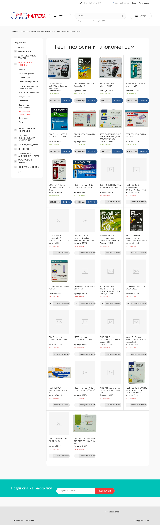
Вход (134, 3)
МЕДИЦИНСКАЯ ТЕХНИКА (25, 63)
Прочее (22, 122)
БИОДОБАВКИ (24, 51)
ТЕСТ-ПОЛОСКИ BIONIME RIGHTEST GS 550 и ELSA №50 (84, 441)
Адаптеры (23, 69)
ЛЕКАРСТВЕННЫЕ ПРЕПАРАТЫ (26, 129)
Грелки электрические (28, 82)
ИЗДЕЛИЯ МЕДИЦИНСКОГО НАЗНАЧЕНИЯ (26, 137)
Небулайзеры (24, 96)
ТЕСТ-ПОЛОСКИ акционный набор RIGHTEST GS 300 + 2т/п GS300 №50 (84, 238)
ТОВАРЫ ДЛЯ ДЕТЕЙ (28, 144)
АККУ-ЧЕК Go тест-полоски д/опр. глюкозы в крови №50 (136, 339)
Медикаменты (21, 42)
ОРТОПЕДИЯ (24, 149)
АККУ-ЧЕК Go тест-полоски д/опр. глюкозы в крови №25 (110, 339)
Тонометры (23, 118)
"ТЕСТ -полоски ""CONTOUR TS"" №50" (83, 338)
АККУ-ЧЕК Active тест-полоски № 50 (135, 84)
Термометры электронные (24, 106)
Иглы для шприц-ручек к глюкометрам (28, 87)
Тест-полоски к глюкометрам (25, 112)
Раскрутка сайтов (142, 520)
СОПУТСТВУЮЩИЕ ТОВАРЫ (27, 57)
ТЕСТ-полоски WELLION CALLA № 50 (84, 84)
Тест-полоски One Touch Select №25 (84, 287)
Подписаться (104, 491)
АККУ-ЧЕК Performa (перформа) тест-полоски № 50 (59, 187)
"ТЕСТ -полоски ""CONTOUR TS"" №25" (58, 338)
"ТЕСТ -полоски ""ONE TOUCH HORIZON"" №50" (84, 389)
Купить (66, 100)
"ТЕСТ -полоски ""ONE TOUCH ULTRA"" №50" (83, 186)
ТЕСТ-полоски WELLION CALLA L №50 (136, 287)
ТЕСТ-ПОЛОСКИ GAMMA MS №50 (84, 135)
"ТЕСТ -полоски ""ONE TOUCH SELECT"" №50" (58, 135)
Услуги (17, 171)
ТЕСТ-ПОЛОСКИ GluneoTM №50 (107, 84)
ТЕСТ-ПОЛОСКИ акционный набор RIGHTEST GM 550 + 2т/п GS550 (110, 289)
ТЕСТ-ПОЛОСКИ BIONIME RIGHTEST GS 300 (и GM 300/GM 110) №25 (136, 390)
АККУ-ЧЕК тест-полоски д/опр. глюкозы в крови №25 (110, 390)
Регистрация (144, 3)
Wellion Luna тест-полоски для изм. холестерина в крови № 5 (136, 238)
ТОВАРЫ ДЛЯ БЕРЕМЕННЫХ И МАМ (28, 154)
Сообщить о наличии (113, 202)
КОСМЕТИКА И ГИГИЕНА (25, 161)
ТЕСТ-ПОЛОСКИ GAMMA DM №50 (136, 135)
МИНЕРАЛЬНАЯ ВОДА (28, 167)
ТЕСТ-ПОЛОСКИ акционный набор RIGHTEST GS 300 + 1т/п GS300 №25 (136, 187)
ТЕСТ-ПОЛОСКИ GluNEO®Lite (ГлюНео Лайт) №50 (58, 85)
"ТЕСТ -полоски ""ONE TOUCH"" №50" (58, 439)
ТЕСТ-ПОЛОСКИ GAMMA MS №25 (59, 287)
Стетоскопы (24, 101)
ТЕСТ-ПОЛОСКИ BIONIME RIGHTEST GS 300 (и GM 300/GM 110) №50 (110, 136)
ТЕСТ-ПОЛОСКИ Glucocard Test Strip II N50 (58, 390)
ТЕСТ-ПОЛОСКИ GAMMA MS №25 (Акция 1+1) (110, 186)
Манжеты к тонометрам (29, 92)
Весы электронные (26, 73)
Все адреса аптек (112, 512)
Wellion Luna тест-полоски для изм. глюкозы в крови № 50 (109, 238)
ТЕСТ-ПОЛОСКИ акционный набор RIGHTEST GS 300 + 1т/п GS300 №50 (59, 238)
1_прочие (19, 47)
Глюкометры (24, 77)
